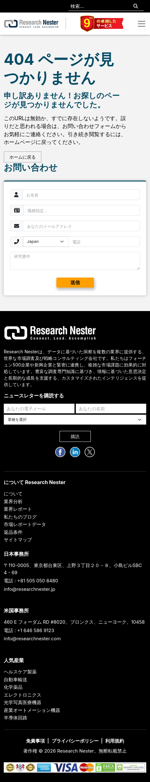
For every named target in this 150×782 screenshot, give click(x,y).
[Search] (136, 6)
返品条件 (13, 532)
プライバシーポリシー (75, 741)
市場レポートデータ (25, 524)
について (13, 494)
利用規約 (114, 741)
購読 (75, 436)
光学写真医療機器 (22, 702)
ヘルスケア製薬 (20, 672)
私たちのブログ (20, 517)
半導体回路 (15, 718)
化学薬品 (13, 687)
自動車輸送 (15, 679)
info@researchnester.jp (29, 589)
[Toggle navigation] (141, 24)
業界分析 (13, 501)
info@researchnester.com (32, 638)
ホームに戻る (22, 157)
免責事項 (35, 741)
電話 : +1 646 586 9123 (29, 630)
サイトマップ (18, 540)
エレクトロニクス (22, 695)
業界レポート (18, 509)
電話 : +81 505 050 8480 (31, 581)
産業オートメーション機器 (32, 710)
